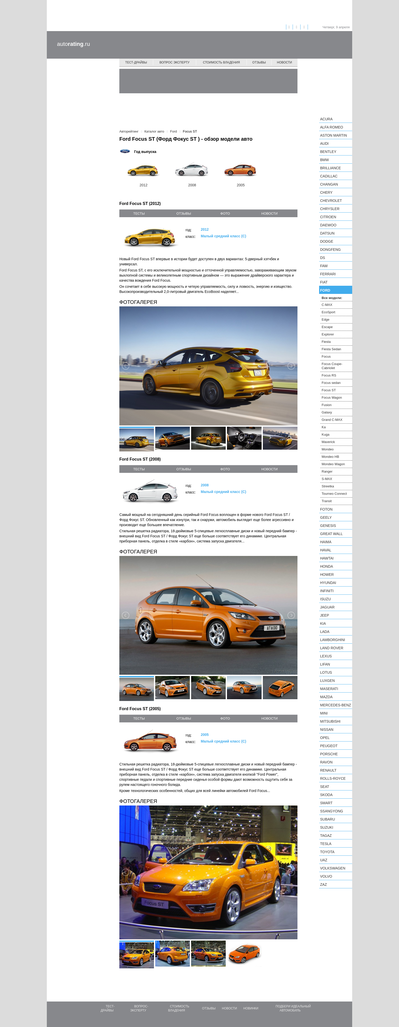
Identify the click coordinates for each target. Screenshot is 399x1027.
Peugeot (328, 746)
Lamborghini (332, 640)
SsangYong (331, 811)
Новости (284, 62)
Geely (326, 517)
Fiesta (326, 342)
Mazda (326, 697)
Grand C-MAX (332, 420)
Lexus (326, 656)
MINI (324, 713)
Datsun (327, 233)
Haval (325, 550)
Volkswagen (332, 868)
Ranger (327, 471)
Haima (325, 542)
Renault (328, 770)
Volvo (326, 876)
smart (326, 803)
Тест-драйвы (136, 62)
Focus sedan (331, 383)
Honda (326, 566)
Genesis (328, 526)
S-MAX (327, 479)
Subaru (327, 819)
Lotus (326, 672)
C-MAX (327, 305)
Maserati (329, 689)
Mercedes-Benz (335, 705)
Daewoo (328, 225)
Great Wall (331, 534)
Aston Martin (333, 135)
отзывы (183, 213)
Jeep (324, 615)
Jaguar (327, 607)
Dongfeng (330, 250)
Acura (326, 119)
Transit (327, 501)
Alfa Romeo (331, 127)
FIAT (323, 282)
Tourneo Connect (334, 494)
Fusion (327, 405)
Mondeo (328, 449)
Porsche (329, 754)
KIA (323, 623)
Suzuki (326, 827)
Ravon (326, 762)
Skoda (326, 795)
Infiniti (327, 591)
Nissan (326, 729)
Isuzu (325, 599)
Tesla (325, 844)
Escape (327, 327)
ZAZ (323, 884)
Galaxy (327, 412)
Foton (326, 509)
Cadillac (328, 176)
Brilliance (330, 168)
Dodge (326, 241)
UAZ (323, 860)
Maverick (328, 442)
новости (269, 213)
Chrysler (329, 209)
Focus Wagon (332, 397)
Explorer (328, 334)
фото (225, 213)
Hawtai (327, 558)
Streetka (328, 486)
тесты (139, 213)
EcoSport (328, 312)
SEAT (324, 787)
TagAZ (326, 836)
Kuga (325, 434)
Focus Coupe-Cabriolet (332, 366)
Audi (324, 143)
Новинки (250, 1008)
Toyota (327, 852)
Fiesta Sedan (331, 349)
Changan (329, 184)
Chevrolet (331, 201)
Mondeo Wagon (333, 464)
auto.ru (73, 44)
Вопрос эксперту (175, 62)
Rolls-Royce (333, 778)
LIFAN (325, 664)
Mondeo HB (330, 457)
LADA (325, 632)
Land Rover (331, 648)
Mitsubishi (330, 721)
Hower (327, 575)
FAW (324, 266)
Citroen (328, 217)
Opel (325, 738)
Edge (325, 319)
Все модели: (332, 298)
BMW (324, 160)
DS (322, 258)
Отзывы (259, 62)
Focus (326, 356)
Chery (326, 192)
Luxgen (327, 681)
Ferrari (328, 274)
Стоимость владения (221, 62)
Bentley (328, 152)
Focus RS (329, 375)
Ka (324, 427)
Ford (325, 290)
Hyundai (328, 583)
